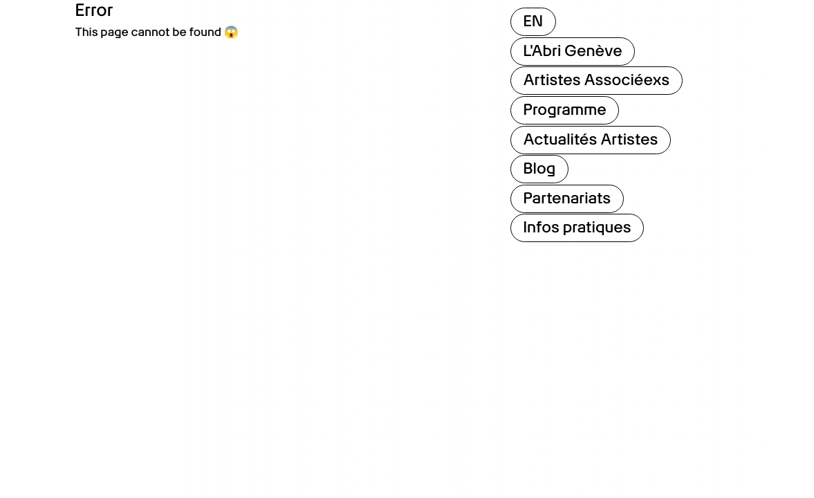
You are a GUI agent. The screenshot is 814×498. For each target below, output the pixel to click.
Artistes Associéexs (597, 80)
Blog (540, 169)
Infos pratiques (577, 228)
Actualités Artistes (591, 140)
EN (533, 21)
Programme (565, 110)
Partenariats (567, 199)
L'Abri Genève (573, 51)
